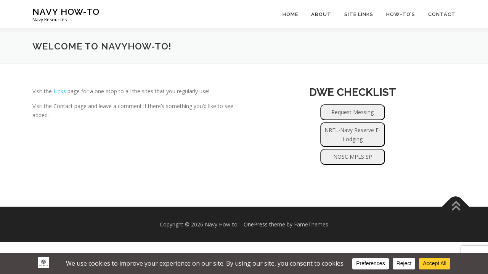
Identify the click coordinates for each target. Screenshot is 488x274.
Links (59, 91)
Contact (442, 14)
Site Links (358, 14)
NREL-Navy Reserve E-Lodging (352, 134)
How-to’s (400, 14)
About (321, 14)
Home (290, 14)
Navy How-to (66, 11)
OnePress (256, 224)
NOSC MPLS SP (352, 156)
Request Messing (352, 112)
